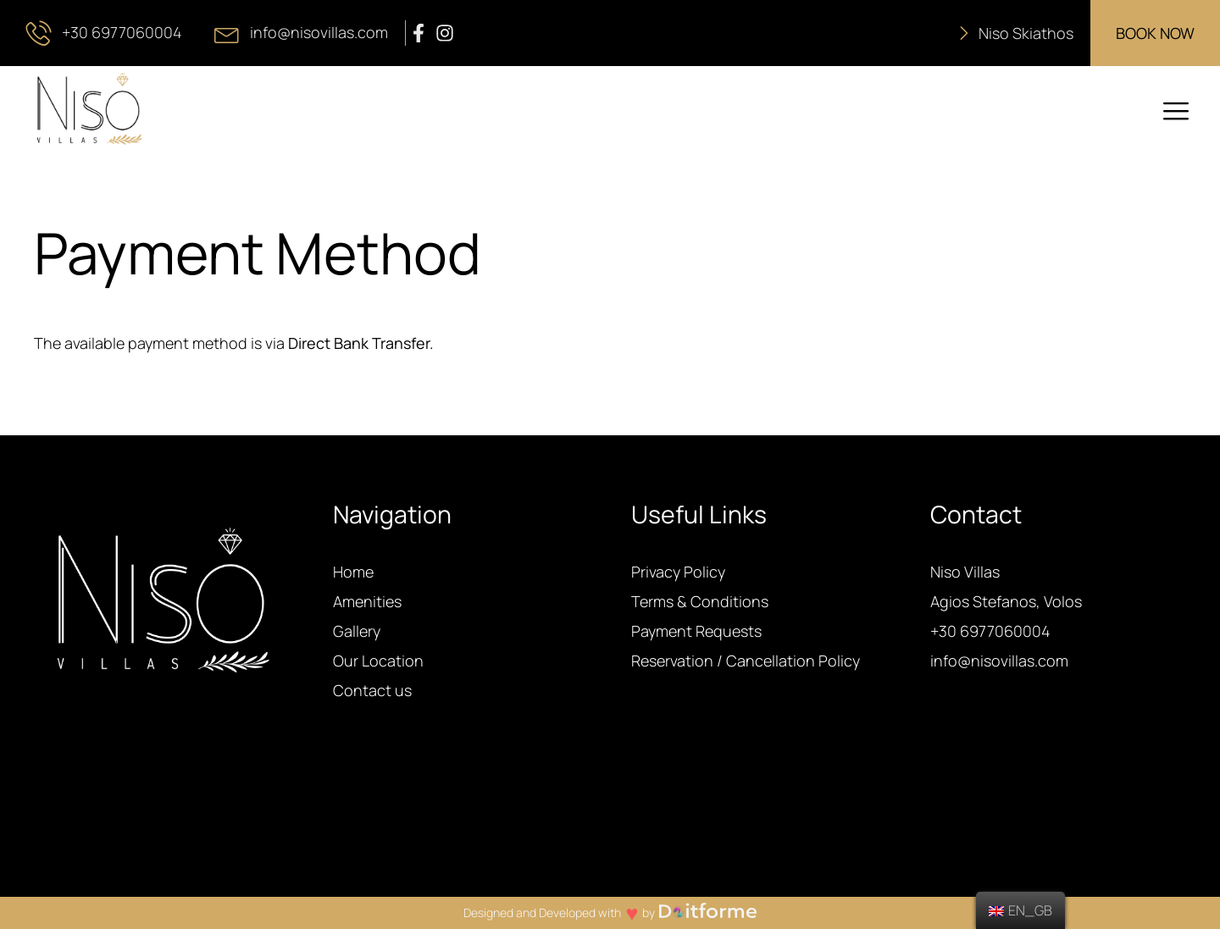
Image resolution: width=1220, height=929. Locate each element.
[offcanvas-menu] (1176, 111)
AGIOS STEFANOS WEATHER (610, 833)
